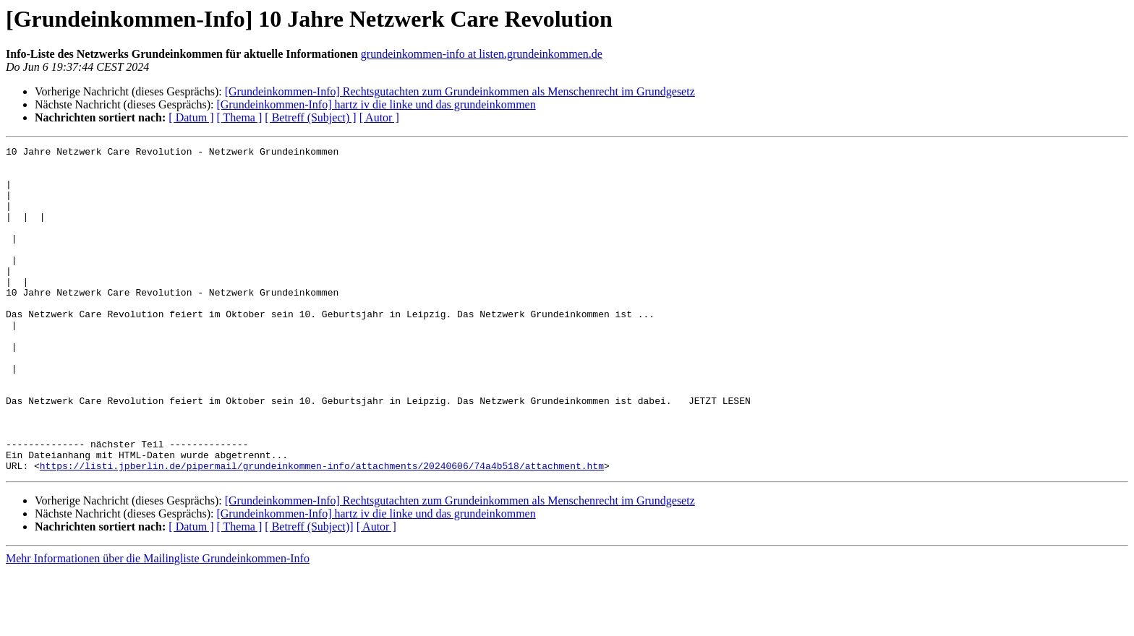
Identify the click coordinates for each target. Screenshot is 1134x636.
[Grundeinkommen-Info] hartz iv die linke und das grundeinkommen (375, 104)
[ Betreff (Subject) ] (310, 117)
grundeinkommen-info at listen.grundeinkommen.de (481, 54)
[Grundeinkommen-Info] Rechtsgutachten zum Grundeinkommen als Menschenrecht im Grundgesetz (460, 91)
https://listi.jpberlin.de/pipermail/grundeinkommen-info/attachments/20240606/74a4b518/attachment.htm (322, 530)
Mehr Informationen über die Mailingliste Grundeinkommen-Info (158, 623)
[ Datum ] (191, 117)
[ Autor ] (379, 117)
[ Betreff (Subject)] (309, 591)
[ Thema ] (240, 117)
